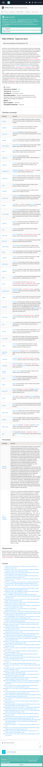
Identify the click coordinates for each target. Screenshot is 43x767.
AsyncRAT (4, 223)
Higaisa (3, 384)
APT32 (3, 378)
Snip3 (3, 185)
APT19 (3, 398)
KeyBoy (3, 205)
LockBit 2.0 (4, 257)
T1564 (18, 89)
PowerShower (5, 198)
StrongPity (4, 165)
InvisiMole (4, 191)
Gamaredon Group (16, 351)
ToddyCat (4, 419)
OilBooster (4, 271)
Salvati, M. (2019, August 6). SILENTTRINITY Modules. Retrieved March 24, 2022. (23, 611)
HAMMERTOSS (5, 171)
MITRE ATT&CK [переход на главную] (19, 11)
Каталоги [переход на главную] (12, 11)
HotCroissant (5, 264)
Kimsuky (4, 405)
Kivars (3, 277)
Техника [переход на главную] (27, 11)
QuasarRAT (4, 307)
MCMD (3, 252)
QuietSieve (4, 127)
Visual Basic (28, 65)
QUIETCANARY (5, 246)
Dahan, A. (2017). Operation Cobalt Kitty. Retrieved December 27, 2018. (20, 663)
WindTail (4, 140)
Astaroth (4, 331)
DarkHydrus (4, 359)
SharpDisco (4, 158)
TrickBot (4, 121)
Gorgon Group (5, 426)
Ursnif (3, 151)
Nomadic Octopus (16, 371)
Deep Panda (4, 391)
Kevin (3, 324)
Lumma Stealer (5, 214)
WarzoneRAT (5, 338)
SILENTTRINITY (5, 146)
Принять (21, 764)
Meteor (3, 297)
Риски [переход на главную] (6, 11)
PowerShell (17, 65)
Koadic (3, 284)
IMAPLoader (4, 178)
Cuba (3, 230)
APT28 (3, 345)
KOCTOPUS (4, 317)
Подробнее (6, 28)
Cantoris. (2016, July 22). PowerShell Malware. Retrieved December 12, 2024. (22, 622)
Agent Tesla (4, 235)
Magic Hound (5, 412)
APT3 (3, 434)
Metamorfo (4, 241)
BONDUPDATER (5, 291)
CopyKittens (4, 365)
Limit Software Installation (4, 517)
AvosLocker (4, 134)
